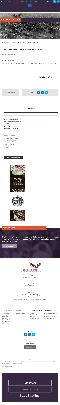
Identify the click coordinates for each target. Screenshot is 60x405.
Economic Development (36, 310)
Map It (7, 147)
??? (1, 1)
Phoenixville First (34, 315)
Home (3, 42)
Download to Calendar (13, 157)
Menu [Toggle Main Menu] (4, 20)
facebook (30, 5)
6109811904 (44, 77)
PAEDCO (32, 313)
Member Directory (35, 1)
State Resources (6, 318)
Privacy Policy (5, 321)
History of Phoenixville (49, 316)
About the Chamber (7, 310)
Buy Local (32, 316)
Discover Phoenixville (50, 310)
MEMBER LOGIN (30, 389)
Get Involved (5, 316)
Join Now (49, 1)
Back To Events (10, 92)
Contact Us (8, 1)
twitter (54, 1)
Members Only (5, 313)
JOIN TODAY (30, 382)
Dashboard (24, 1)
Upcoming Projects (35, 318)
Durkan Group (8, 366)
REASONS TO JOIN (9, 246)
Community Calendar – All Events (22, 314)
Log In (16, 1)
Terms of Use (5, 323)
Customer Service (6, 320)
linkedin (58, 1)
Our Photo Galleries (49, 318)
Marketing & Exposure (7, 315)
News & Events (11, 42)
